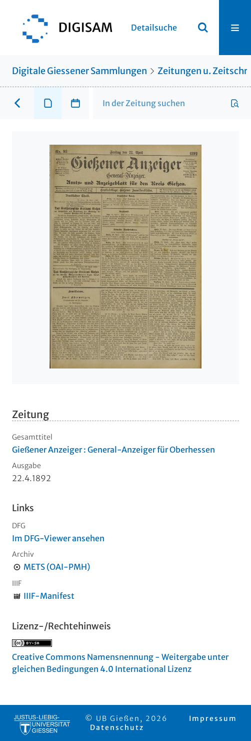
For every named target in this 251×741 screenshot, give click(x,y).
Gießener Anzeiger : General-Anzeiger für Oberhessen (113, 450)
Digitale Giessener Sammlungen (79, 71)
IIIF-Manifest (49, 596)
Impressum (213, 718)
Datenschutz (117, 727)
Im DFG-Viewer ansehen (58, 538)
